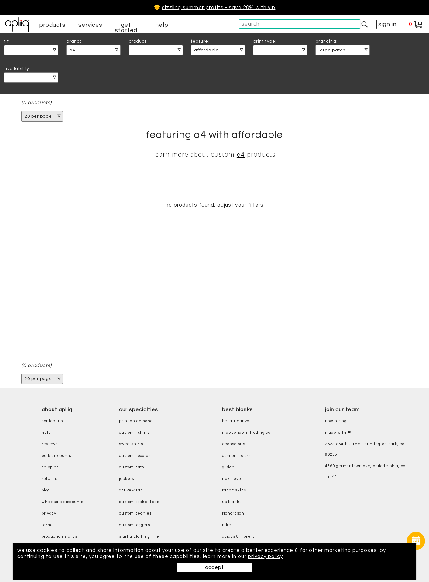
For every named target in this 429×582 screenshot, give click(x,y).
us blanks (232, 502)
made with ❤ (338, 433)
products (52, 25)
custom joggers (134, 525)
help (161, 25)
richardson (233, 513)
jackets (126, 479)
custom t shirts (134, 433)
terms (47, 525)
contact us (52, 421)
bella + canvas (237, 421)
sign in (387, 24)
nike (226, 525)
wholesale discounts (62, 502)
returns (49, 479)
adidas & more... (238, 537)
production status (59, 537)
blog (46, 490)
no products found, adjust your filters (214, 205)
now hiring (336, 421)
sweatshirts (131, 444)
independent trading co (246, 433)
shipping (50, 467)
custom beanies (135, 513)
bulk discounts (56, 456)
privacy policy (266, 556)
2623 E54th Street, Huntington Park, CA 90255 (365, 449)
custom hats (131, 467)
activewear (130, 490)
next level (232, 479)
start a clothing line (139, 537)
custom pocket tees (139, 502)
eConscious (233, 444)
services (90, 25)
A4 (241, 155)
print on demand (136, 421)
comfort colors (236, 456)
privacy (49, 513)
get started (126, 27)
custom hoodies (135, 456)
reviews (50, 444)
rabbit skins (234, 490)
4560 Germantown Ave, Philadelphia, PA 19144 (365, 471)
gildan (228, 467)
